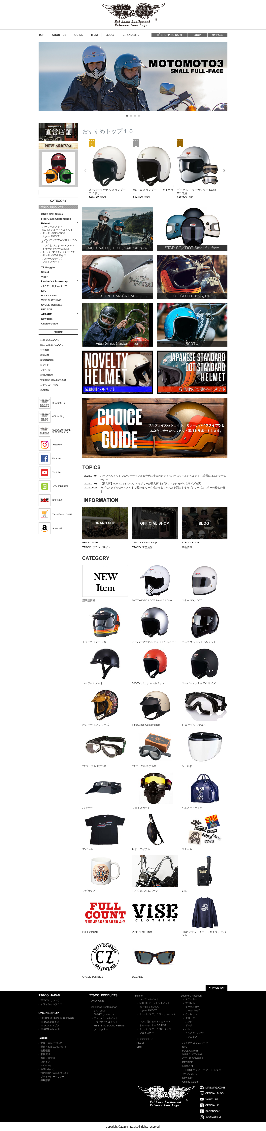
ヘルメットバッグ (194, 1032)
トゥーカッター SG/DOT (55, 248)
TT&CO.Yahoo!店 (50, 1029)
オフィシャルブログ (51, 1004)
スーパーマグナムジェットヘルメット (59, 241)
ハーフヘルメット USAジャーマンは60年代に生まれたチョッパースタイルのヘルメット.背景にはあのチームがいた (163, 477)
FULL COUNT (49, 295)
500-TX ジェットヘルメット (57, 229)
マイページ (46, 1065)
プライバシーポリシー (52, 1076)
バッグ (188, 1021)
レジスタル (100, 1010)
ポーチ (188, 1025)
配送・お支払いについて (54, 1046)
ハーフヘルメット (52, 226)
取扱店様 (45, 1054)
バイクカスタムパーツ (54, 286)
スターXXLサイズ (52, 258)
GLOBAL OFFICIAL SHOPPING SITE (59, 1018)
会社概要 (45, 1050)
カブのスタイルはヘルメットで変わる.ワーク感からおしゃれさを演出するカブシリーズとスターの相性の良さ (162, 489)
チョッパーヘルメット (106, 1018)
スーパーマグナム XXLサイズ (58, 252)
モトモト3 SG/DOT (150, 1006)
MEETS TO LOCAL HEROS (109, 1025)
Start (222, 115)
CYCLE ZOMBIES (51, 304)
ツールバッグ (192, 1010)
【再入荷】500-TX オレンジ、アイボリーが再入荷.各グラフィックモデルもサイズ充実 (150, 483)
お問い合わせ (48, 1069)
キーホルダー (192, 1006)
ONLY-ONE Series (52, 214)
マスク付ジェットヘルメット (58, 245)
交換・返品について (51, 1043)
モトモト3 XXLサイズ (54, 255)
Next (222, 76)
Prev (44, 76)
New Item (46, 318)
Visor (44, 276)
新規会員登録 (48, 1058)
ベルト (188, 1029)
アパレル (190, 1003)
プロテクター (101, 1029)
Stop (225, 115)
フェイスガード (51, 262)
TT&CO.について (50, 1000)
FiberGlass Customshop (56, 218)
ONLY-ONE (97, 1000)
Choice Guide (49, 323)
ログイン (45, 1061)
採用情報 (45, 1080)
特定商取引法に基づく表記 (55, 1072)
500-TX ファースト (104, 1014)
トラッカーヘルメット (106, 1021)
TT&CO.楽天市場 (50, 1021)
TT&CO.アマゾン (50, 1025)
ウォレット (191, 1014)
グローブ (190, 1018)
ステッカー (191, 999)
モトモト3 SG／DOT (53, 233)
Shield (45, 271)
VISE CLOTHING (51, 300)
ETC (43, 290)
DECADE (46, 309)
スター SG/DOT (50, 236)
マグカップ (191, 1036)
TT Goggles (48, 267)
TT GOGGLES (145, 1039)
